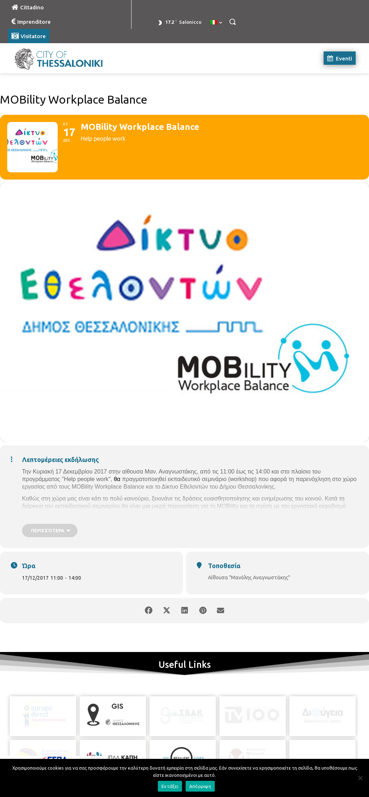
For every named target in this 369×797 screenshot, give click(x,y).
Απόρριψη (200, 786)
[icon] (217, 757)
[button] (232, 22)
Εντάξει (169, 786)
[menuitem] (216, 22)
